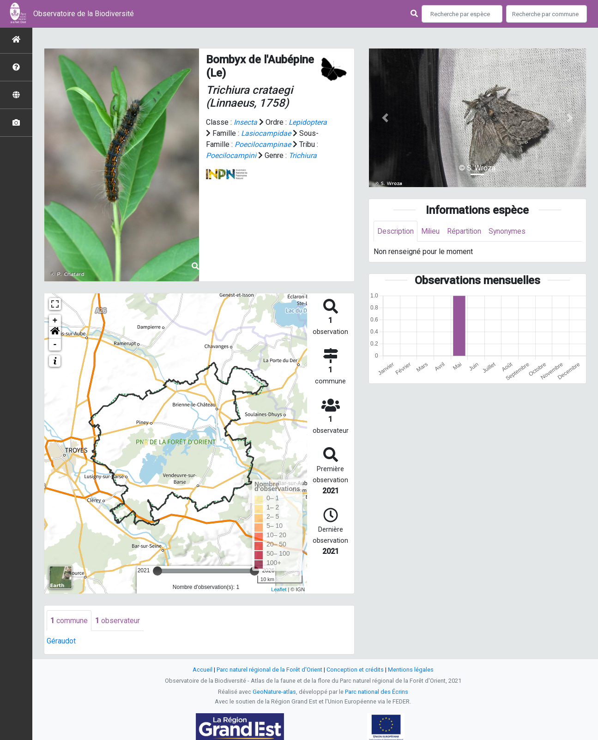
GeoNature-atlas (274, 692)
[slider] (157, 571)
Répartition (466, 231)
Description (396, 231)
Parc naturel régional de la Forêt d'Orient (269, 670)
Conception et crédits (355, 670)
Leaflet (278, 589)
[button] (55, 333)
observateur (117, 620)
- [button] (55, 344)
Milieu (432, 231)
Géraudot (61, 641)
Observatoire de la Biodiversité (83, 13)
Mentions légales (411, 670)
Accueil (202, 670)
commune (69, 620)
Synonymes (511, 231)
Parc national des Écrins (376, 692)
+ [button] (55, 320)
